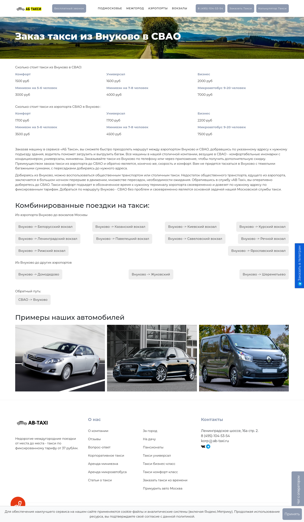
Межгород (135, 8)
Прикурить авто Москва (162, 484)
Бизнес (204, 74)
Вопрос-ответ (99, 443)
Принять (292, 514)
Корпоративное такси (106, 451)
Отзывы (94, 434)
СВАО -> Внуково (33, 295)
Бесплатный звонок (69, 8)
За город (150, 426)
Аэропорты (158, 8)
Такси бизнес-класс (159, 459)
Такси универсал (157, 451)
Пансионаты (153, 443)
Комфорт (23, 74)
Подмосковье (110, 8)
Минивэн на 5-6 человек (36, 88)
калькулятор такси (272, 8)
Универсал (115, 74)
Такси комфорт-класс (160, 467)
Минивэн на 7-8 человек (127, 88)
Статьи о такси (100, 475)
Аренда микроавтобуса (107, 467)
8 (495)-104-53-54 (210, 8)
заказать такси (240, 8)
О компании (98, 426)
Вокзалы (179, 8)
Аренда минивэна (103, 459)
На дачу (149, 434)
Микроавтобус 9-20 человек (222, 88)
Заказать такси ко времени (165, 475)
